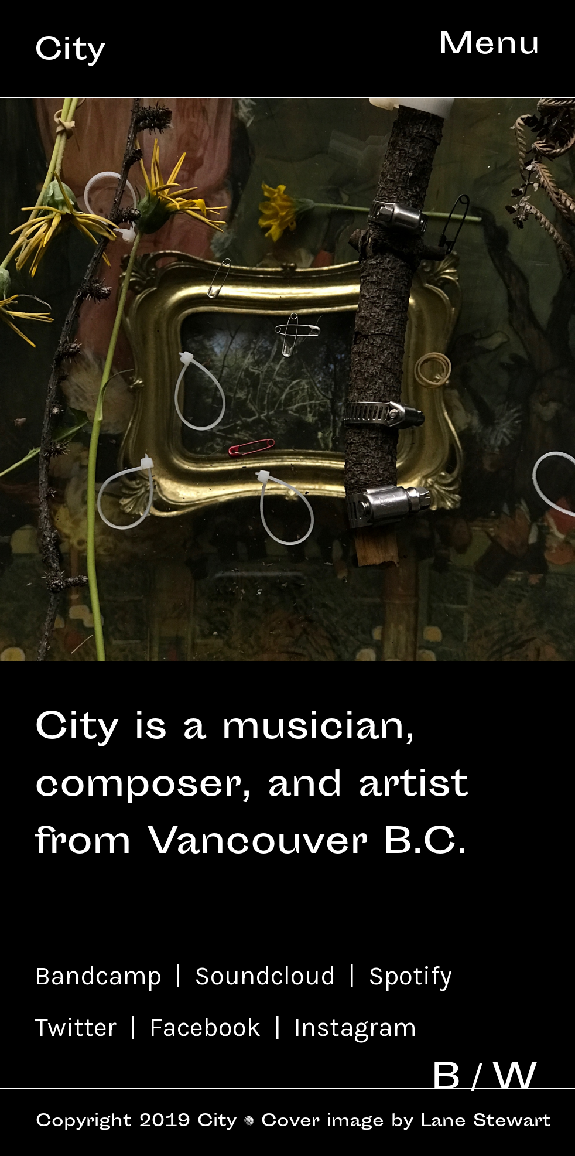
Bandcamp (98, 975)
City (70, 52)
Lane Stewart (485, 1122)
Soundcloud (268, 975)
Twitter (79, 1027)
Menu (489, 46)
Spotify (413, 975)
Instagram (355, 1027)
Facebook (202, 1027)
